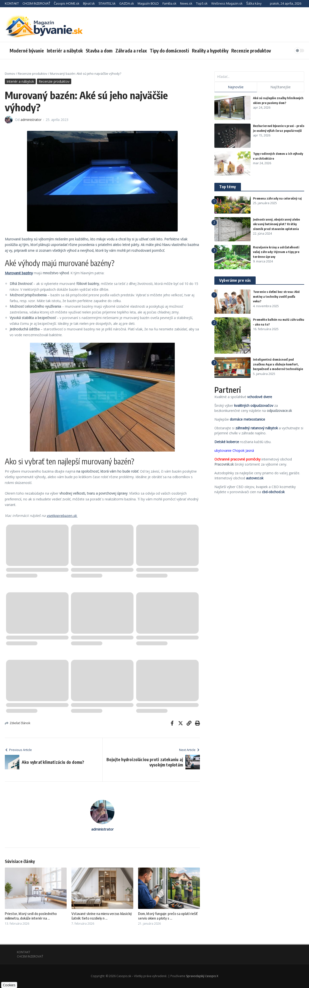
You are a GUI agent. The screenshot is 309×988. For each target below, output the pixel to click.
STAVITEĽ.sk (107, 3)
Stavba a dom (99, 50)
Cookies (9, 985)
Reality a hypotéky (210, 50)
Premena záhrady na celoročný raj (277, 198)
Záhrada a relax (131, 50)
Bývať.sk (89, 3)
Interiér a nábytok (65, 50)
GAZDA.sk (126, 3)
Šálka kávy (253, 3)
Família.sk (169, 3)
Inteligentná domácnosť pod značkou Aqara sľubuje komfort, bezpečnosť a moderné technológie (278, 364)
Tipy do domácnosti (169, 50)
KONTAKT (12, 3)
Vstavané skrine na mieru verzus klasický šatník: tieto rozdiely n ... (101, 916)
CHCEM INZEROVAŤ (36, 3)
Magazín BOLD (148, 3)
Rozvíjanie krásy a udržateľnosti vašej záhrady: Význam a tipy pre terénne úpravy (276, 252)
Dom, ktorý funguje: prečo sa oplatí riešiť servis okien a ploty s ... (167, 916)
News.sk (186, 3)
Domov (10, 73)
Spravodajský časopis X (202, 976)
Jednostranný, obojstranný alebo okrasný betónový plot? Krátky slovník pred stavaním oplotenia (276, 224)
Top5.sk (202, 3)
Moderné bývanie (27, 50)
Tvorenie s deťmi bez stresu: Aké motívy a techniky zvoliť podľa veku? (276, 296)
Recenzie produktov (251, 50)
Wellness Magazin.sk (227, 3)
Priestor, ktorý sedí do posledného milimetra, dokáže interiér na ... (31, 916)
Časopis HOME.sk (66, 3)
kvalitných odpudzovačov (253, 405)
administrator (31, 119)
